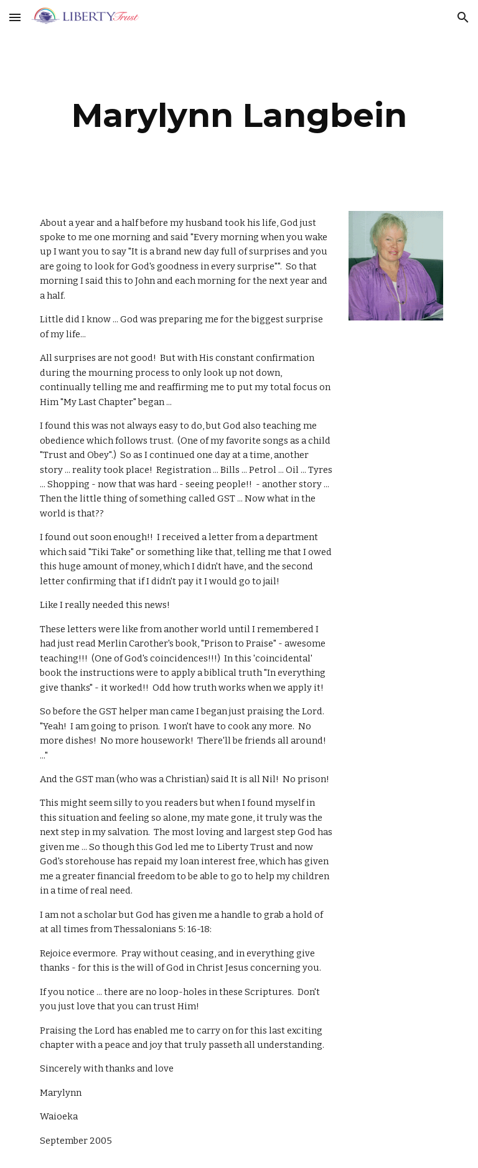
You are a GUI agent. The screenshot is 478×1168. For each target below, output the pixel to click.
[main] (239, 115)
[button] (15, 17)
